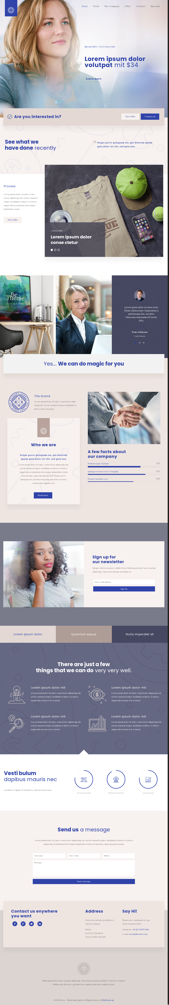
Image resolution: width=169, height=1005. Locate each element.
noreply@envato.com (138, 934)
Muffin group (108, 1000)
